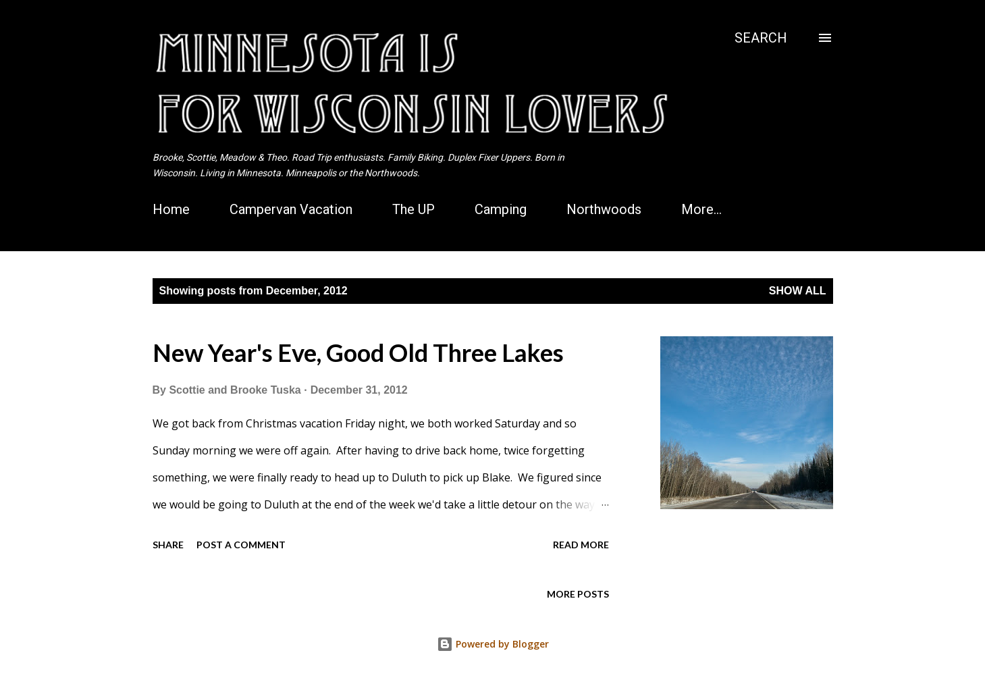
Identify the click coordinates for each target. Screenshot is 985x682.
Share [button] (168, 544)
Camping (501, 209)
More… (701, 209)
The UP (413, 209)
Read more (581, 544)
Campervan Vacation (291, 209)
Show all (797, 290)
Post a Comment (241, 544)
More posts (578, 594)
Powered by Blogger (493, 643)
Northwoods (603, 209)
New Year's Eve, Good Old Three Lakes (358, 352)
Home (171, 209)
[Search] (761, 38)
